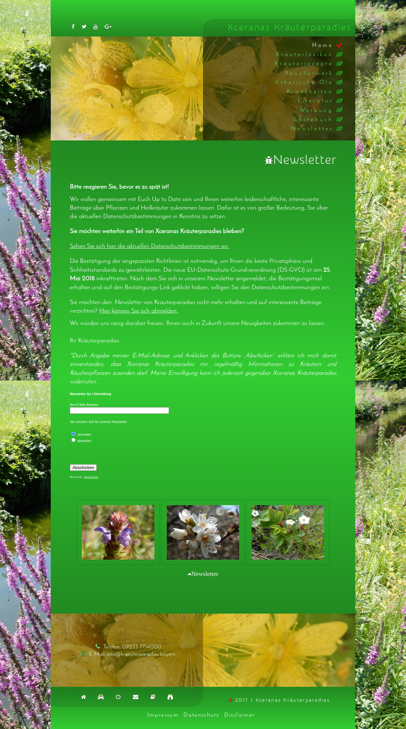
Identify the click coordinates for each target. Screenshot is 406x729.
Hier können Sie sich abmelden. (138, 310)
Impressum (163, 714)
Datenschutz (201, 714)
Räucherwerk (309, 72)
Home (322, 45)
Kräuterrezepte (304, 63)
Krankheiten (310, 91)
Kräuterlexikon (304, 54)
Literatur (315, 100)
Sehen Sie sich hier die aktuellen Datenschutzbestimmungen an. (149, 246)
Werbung (316, 110)
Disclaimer (239, 714)
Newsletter (312, 128)
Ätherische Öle (304, 82)
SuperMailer (91, 476)
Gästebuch (313, 119)
